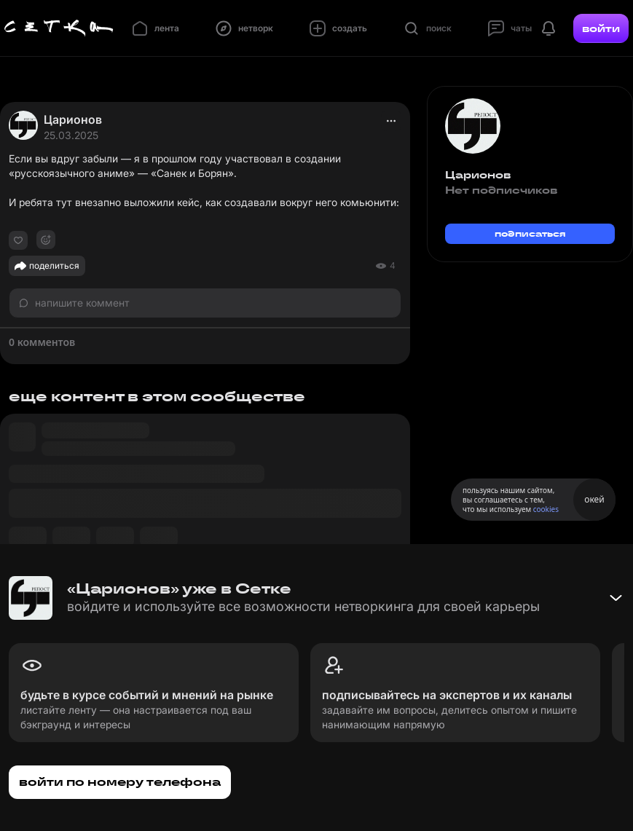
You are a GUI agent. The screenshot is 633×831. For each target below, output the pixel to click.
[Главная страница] (59, 28)
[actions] (391, 121)
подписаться (530, 233)
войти (601, 28)
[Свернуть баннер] (615, 598)
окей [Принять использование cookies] (594, 499)
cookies (546, 509)
